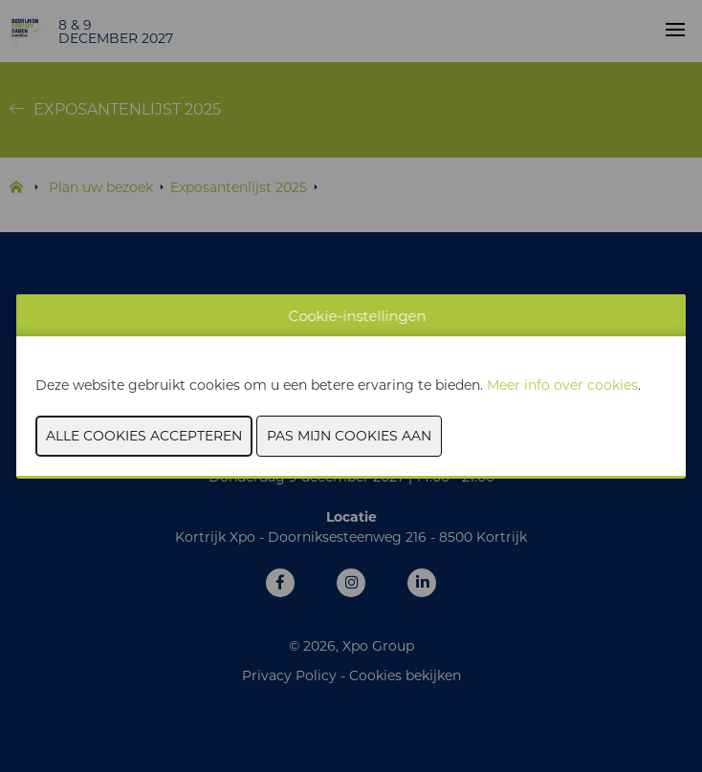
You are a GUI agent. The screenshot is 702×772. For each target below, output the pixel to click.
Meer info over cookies (562, 385)
